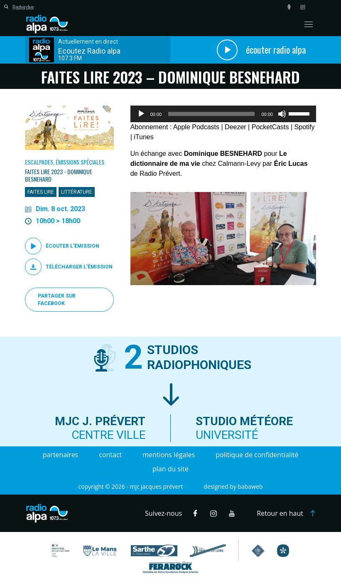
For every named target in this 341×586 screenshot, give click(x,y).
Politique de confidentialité (257, 454)
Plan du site (170, 468)
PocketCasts (270, 126)
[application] (223, 114)
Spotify (304, 126)
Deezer (235, 126)
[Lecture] (141, 114)
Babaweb (250, 486)
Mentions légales (168, 454)
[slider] (211, 114)
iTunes (143, 136)
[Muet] (282, 114)
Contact (110, 454)
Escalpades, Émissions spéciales (64, 162)
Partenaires (60, 454)
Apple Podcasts (196, 126)
